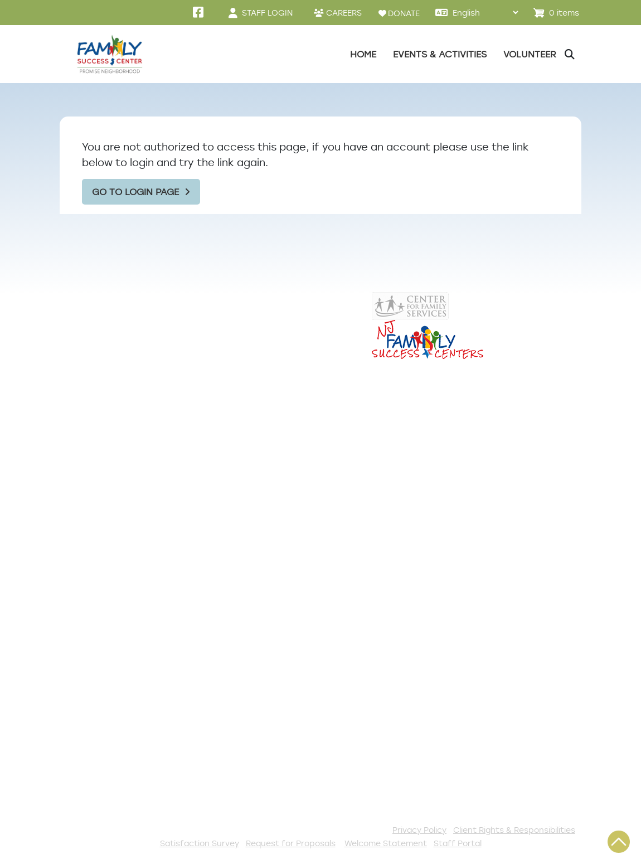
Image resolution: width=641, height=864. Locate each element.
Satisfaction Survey (199, 843)
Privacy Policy (419, 829)
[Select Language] (485, 12)
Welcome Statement (385, 843)
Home (363, 54)
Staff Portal (458, 843)
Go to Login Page (135, 192)
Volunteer (529, 54)
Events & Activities (440, 54)
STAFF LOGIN (267, 12)
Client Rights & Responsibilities (514, 829)
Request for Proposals (291, 843)
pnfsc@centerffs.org (116, 454)
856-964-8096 (133, 414)
